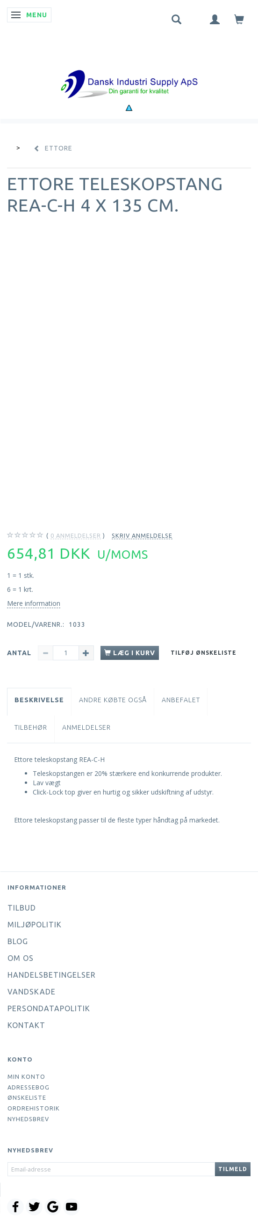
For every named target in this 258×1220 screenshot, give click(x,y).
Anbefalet (181, 700)
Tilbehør (30, 727)
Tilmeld (232, 1169)
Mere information (33, 603)
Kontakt (26, 1025)
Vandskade (31, 991)
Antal (20, 653)
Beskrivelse (39, 700)
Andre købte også (113, 700)
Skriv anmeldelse (142, 535)
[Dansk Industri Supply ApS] (129, 70)
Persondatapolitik (48, 1008)
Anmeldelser (86, 727)
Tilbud (21, 908)
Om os (20, 958)
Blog (17, 941)
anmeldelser (75, 535)
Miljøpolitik (34, 924)
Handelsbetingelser (51, 975)
